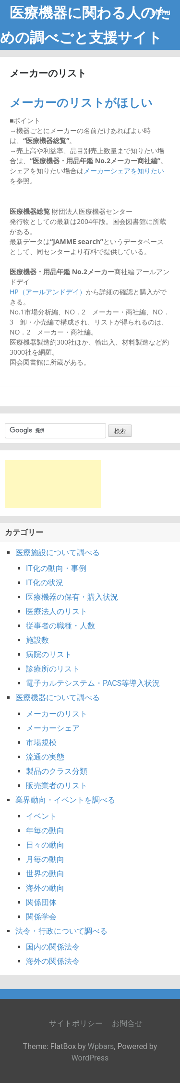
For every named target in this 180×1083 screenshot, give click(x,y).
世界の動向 (45, 873)
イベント (41, 816)
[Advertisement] (53, 484)
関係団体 (41, 902)
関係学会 (41, 916)
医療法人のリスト (56, 611)
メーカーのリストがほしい (81, 102)
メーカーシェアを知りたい (124, 170)
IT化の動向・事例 (56, 568)
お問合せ (127, 1023)
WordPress (90, 1057)
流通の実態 (45, 756)
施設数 (37, 640)
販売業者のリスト (56, 785)
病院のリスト (49, 654)
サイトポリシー (76, 1023)
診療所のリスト (53, 668)
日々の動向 (45, 844)
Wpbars (101, 1046)
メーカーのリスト (56, 713)
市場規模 (41, 742)
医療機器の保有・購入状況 (72, 597)
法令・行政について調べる (61, 931)
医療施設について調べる (57, 552)
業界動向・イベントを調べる (65, 799)
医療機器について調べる (57, 697)
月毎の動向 (45, 859)
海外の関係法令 (53, 961)
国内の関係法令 (53, 946)
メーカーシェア (53, 728)
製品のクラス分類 (56, 771)
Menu (160, 12)
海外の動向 (45, 888)
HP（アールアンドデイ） (48, 291)
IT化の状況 (44, 582)
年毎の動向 (45, 830)
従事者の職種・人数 (60, 625)
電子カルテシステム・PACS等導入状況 (93, 683)
